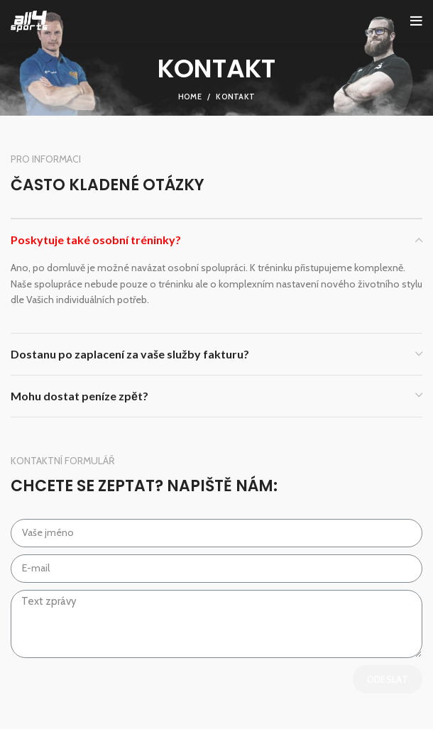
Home (190, 97)
